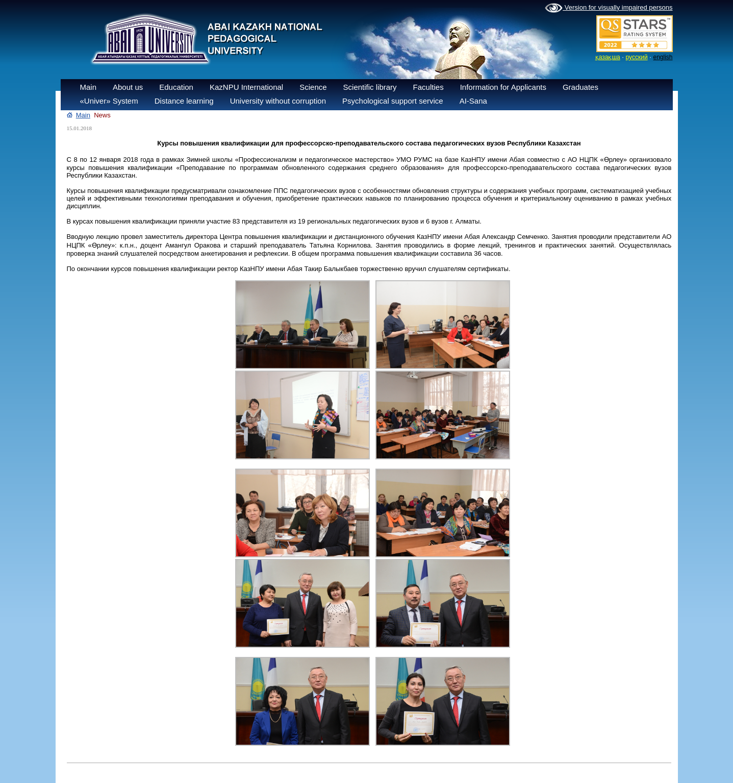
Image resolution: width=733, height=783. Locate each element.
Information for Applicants (503, 87)
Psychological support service (392, 100)
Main (88, 87)
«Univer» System (109, 100)
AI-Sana (473, 100)
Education (176, 87)
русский (637, 57)
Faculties (428, 87)
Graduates (580, 87)
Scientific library (370, 87)
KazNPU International (246, 87)
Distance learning (184, 100)
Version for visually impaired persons (608, 8)
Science (312, 87)
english (662, 57)
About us (128, 87)
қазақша (607, 57)
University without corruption (278, 100)
